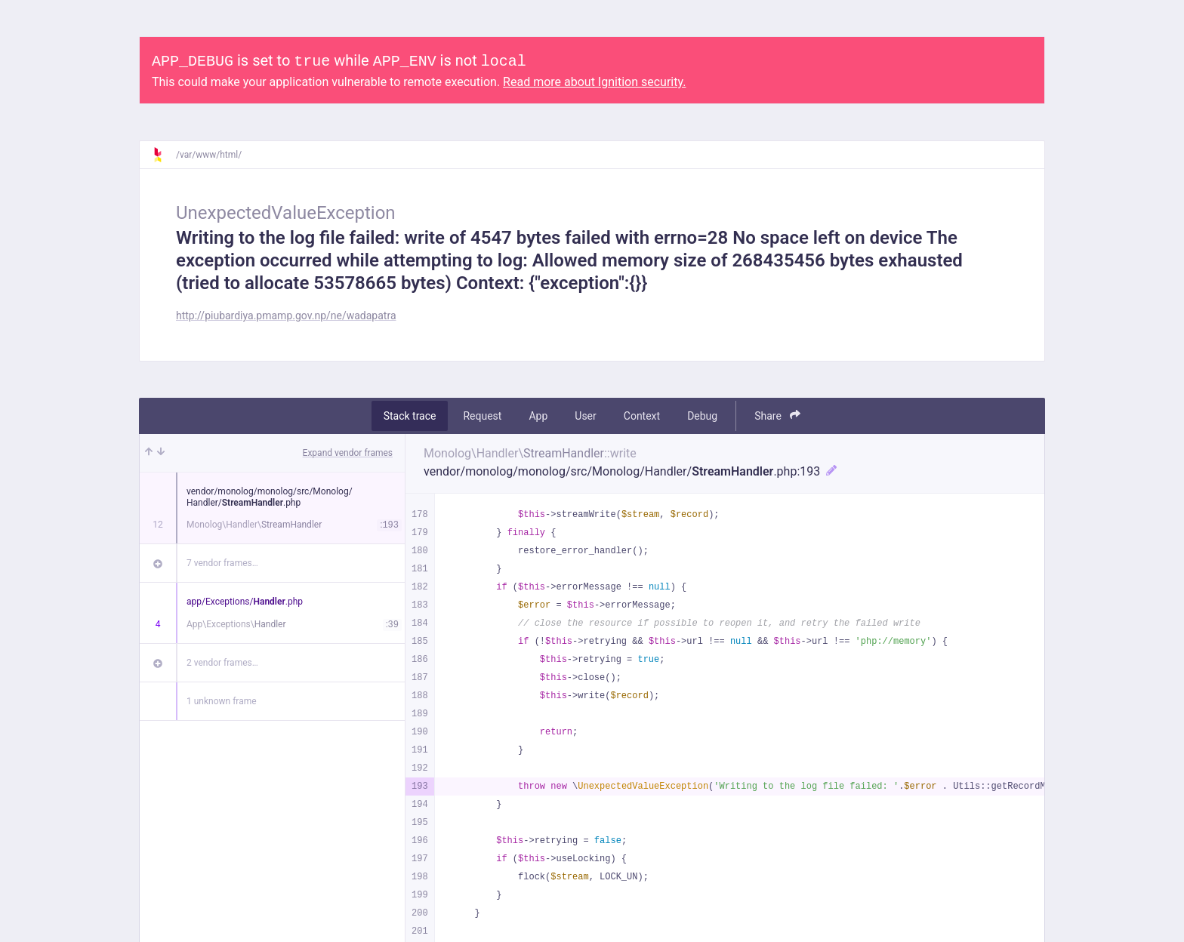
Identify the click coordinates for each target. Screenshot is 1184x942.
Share (777, 415)
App (538, 416)
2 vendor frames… (222, 662)
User (585, 416)
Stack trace (410, 416)
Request (482, 416)
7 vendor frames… (222, 563)
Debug (702, 416)
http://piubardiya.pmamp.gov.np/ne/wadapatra (286, 315)
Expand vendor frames (348, 453)
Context (642, 416)
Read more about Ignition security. (594, 82)
